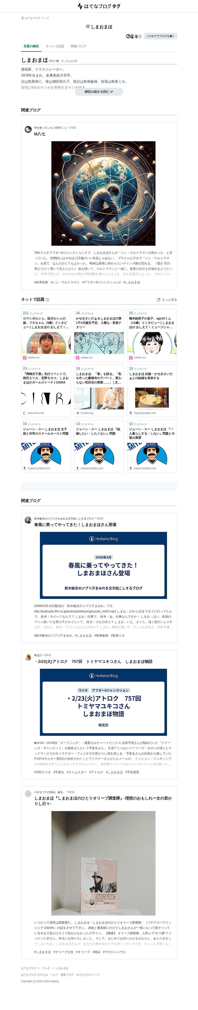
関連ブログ (78, 46)
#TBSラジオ (42, 772)
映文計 (38, 655)
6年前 (71, 792)
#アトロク (96, 772)
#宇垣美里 (132, 772)
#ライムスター (77, 772)
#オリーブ (83, 952)
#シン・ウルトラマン (65, 282)
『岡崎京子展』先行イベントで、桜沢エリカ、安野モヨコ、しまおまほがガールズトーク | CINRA (46, 378)
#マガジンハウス (114, 952)
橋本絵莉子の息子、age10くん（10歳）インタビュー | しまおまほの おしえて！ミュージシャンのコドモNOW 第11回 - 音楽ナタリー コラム (151, 323)
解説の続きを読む (99, 91)
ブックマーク (33, 313)
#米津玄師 (41, 282)
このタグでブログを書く (160, 36)
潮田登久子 (61, 81)
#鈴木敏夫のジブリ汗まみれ (53, 635)
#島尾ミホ (118, 635)
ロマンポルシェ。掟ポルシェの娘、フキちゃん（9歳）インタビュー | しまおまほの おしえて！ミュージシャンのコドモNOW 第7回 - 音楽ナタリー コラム (46, 323)
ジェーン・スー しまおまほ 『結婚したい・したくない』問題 (98, 431)
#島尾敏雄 (101, 635)
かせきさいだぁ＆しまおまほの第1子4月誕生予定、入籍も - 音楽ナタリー (98, 323)
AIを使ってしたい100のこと (50, 127)
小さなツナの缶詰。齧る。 (49, 792)
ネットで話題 (55, 46)
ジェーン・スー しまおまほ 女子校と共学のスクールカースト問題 (46, 431)
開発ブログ (67, 974)
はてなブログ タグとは (34, 974)
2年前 (73, 127)
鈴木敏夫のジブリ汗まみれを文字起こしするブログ (64, 518)
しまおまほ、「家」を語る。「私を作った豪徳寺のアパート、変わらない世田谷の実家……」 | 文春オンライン (98, 378)
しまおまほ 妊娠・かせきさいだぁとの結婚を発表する (150, 376)
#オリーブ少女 (64, 952)
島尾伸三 (35, 81)
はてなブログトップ (88, 974)
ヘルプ (54, 974)
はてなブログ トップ (35, 18)
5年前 (100, 518)
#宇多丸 (59, 772)
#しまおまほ (131, 282)
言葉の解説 (31, 46)
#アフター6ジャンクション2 (101, 282)
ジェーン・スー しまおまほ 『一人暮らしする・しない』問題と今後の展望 (152, 433)
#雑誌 (96, 952)
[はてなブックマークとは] (47, 299)
